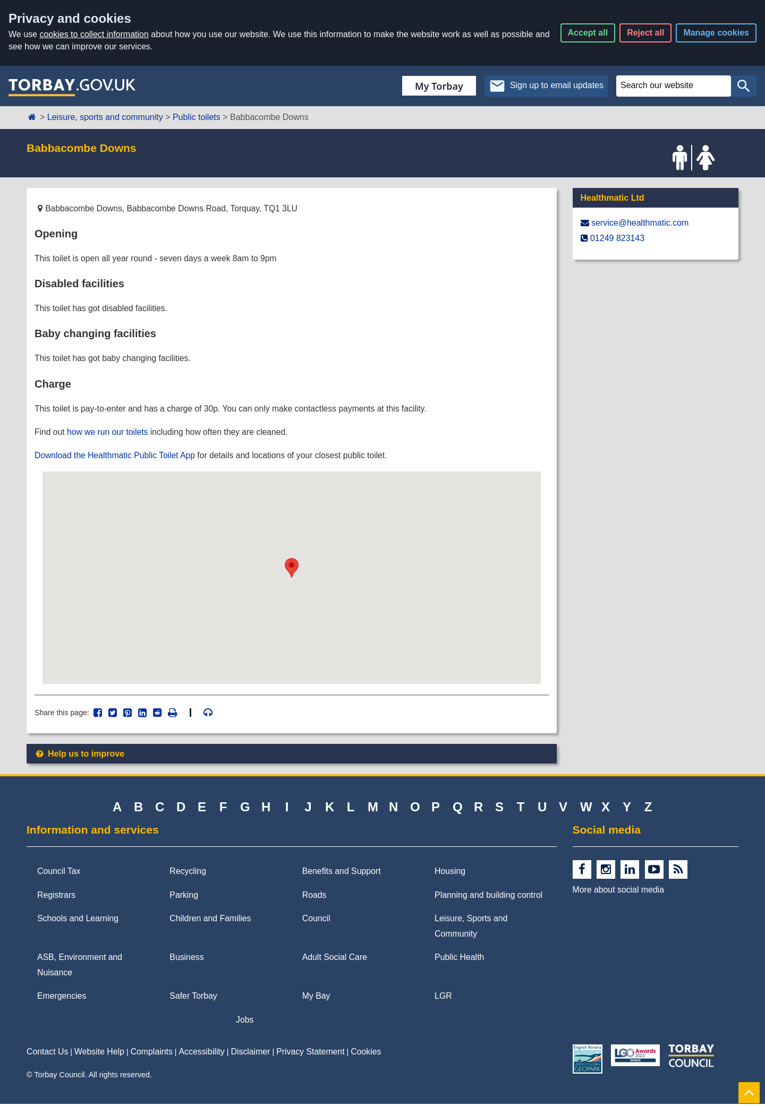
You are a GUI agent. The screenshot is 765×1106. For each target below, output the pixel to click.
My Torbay (439, 86)
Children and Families (210, 920)
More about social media (618, 892)
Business (186, 959)
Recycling (187, 873)
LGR (443, 998)
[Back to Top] (749, 1092)
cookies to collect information (93, 34)
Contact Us (47, 1054)
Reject (645, 32)
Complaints (152, 1054)
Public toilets (196, 117)
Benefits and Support (341, 873)
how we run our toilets (108, 433)
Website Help (99, 1054)
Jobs (244, 1021)
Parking (183, 897)
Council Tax (59, 873)
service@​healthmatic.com (639, 222)
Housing (450, 873)
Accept (588, 32)
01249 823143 (617, 238)
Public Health (459, 959)
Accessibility (202, 1054)
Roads (314, 897)
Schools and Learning (77, 920)
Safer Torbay (193, 998)
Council (316, 920)
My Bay (316, 998)
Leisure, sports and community (105, 117)
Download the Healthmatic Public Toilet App (116, 456)
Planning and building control (488, 897)
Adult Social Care (334, 959)
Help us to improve (79, 755)
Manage (716, 32)
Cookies (366, 1054)
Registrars (56, 897)
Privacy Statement (310, 1054)
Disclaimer (250, 1054)
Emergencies (61, 998)
